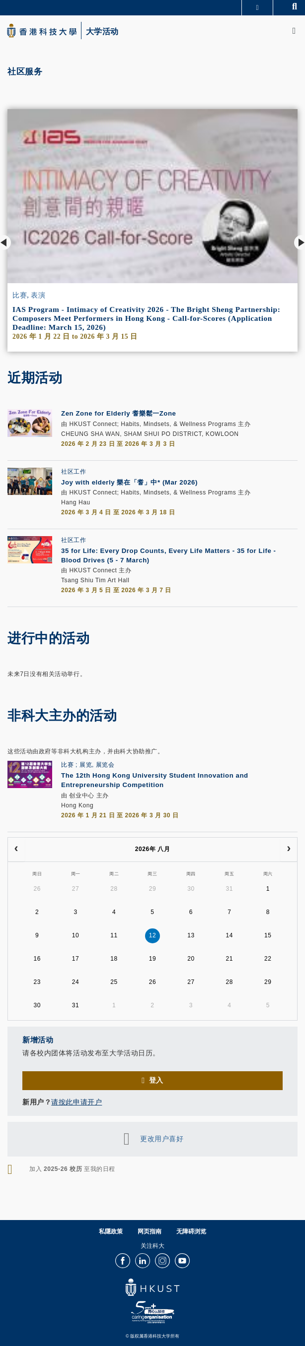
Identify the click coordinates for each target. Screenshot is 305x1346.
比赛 (19, 295)
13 (191, 935)
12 (152, 935)
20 (191, 958)
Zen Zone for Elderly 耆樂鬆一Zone (118, 413)
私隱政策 (111, 1231)
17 (75, 958)
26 (37, 888)
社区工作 (73, 471)
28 (114, 888)
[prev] (16, 849)
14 (229, 935)
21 (229, 958)
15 (268, 935)
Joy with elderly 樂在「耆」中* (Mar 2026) (129, 482)
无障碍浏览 (191, 1231)
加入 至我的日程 (72, 1168)
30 (191, 888)
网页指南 (149, 1231)
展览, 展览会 (97, 764)
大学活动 (102, 32)
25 (114, 982)
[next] (288, 849)
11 (114, 935)
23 (37, 982)
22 (268, 958)
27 (75, 888)
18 (114, 958)
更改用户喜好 (161, 1138)
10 (75, 935)
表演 (38, 295)
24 (75, 982)
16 (37, 958)
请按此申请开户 (76, 1102)
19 (152, 958)
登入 (156, 1080)
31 (229, 888)
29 (152, 888)
